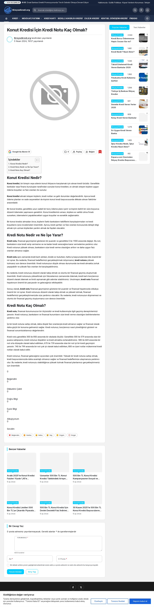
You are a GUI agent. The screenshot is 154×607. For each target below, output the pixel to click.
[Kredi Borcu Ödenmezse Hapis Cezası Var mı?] (129, 38)
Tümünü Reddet (118, 601)
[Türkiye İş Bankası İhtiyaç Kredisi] (129, 91)
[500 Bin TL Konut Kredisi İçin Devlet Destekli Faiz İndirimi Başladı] (54, 500)
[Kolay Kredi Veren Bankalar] (129, 117)
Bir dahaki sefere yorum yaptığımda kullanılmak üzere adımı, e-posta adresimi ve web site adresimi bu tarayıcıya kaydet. (54, 565)
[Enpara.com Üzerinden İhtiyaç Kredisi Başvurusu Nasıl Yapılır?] (129, 157)
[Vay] (49, 435)
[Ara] (135, 10)
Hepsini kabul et (140, 601)
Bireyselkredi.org (22, 38)
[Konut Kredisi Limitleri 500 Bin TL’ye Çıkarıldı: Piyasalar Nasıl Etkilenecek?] (21, 500)
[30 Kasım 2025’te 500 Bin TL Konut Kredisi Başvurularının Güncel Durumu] (87, 500)
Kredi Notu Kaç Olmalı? (20, 170)
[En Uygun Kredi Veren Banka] (129, 130)
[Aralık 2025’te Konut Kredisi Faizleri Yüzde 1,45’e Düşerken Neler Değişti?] (21, 468)
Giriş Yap (32, 572)
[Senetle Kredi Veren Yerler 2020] (129, 104)
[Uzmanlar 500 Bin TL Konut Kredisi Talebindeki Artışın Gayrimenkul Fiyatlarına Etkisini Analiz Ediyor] (54, 468)
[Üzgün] (60, 435)
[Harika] (27, 435)
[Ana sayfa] (6, 18)
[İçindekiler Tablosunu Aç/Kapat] (36, 160)
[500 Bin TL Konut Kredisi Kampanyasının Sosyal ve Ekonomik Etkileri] (87, 468)
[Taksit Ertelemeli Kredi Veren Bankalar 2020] (129, 64)
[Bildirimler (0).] (147, 10)
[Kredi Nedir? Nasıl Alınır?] (129, 51)
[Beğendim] (14, 435)
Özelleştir (98, 601)
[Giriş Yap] (141, 10)
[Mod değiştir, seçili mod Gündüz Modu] (147, 18)
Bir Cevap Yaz (16, 526)
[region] (77, 599)
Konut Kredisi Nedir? (19, 164)
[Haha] (39, 435)
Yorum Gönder (15, 572)
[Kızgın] (72, 435)
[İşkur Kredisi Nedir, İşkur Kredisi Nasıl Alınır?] (129, 143)
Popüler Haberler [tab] (119, 27)
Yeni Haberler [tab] (139, 27)
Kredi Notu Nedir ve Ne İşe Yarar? (24, 167)
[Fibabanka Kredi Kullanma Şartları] (129, 77)
